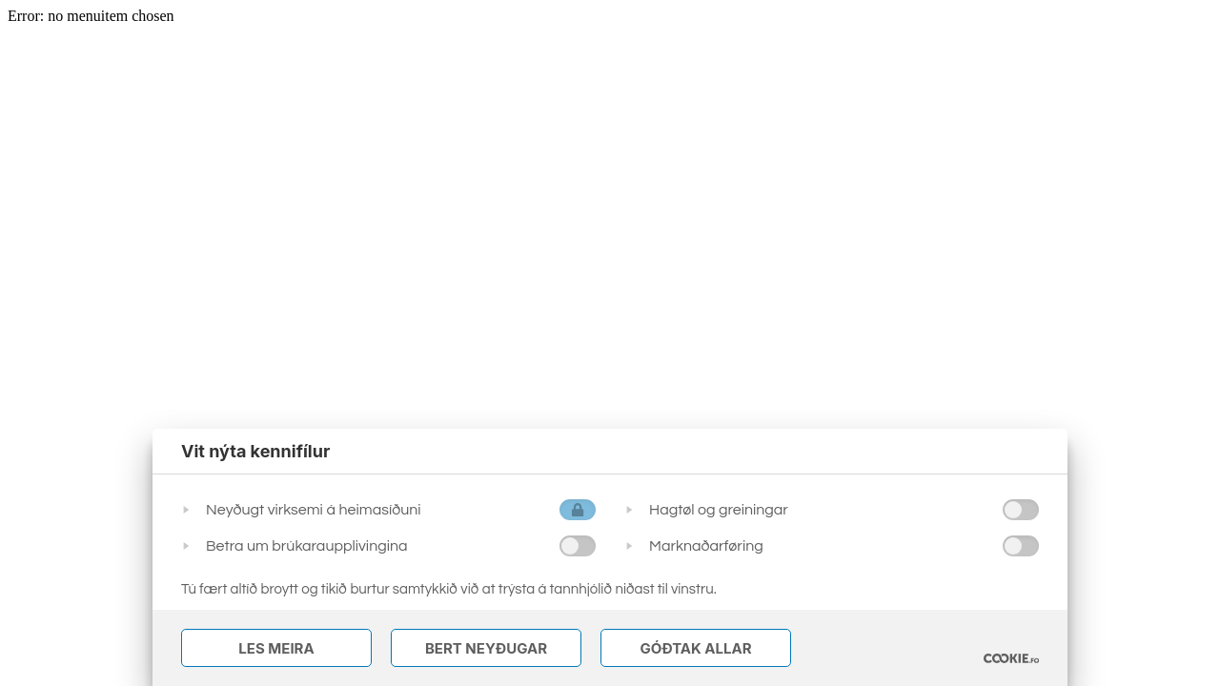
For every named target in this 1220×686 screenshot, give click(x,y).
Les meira (276, 648)
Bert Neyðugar (486, 648)
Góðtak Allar (695, 648)
